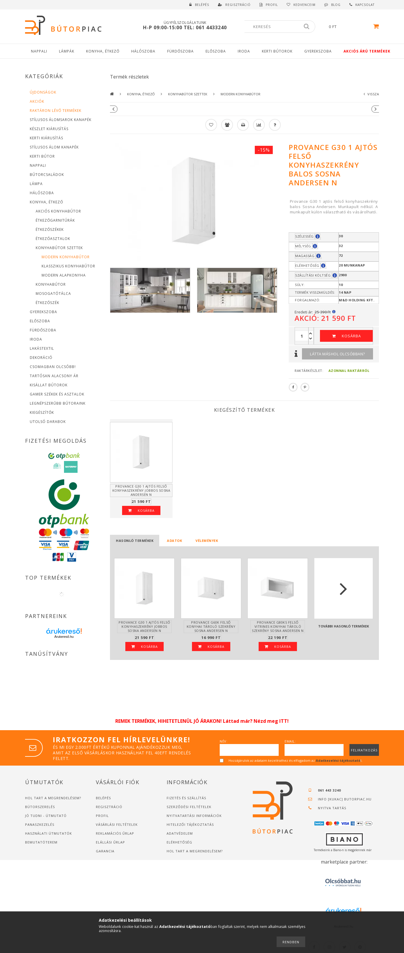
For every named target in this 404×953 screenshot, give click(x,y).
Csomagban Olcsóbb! (53, 366)
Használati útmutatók (48, 833)
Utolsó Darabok (48, 421)
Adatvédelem (180, 833)
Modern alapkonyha (64, 275)
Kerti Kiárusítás (46, 137)
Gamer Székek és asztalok (57, 394)
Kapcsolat (365, 5)
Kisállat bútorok (49, 385)
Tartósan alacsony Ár (54, 375)
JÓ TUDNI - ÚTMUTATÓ (46, 815)
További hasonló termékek (343, 626)
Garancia (105, 851)
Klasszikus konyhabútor (68, 266)
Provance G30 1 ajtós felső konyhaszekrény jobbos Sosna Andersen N (141, 490)
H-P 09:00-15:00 (163, 27)
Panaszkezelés (39, 824)
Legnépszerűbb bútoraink (58, 403)
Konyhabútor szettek (187, 94)
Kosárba (351, 336)
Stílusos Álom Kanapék (54, 147)
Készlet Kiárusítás (49, 128)
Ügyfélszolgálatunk (185, 22)
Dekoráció (41, 357)
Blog (336, 5)
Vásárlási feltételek (117, 824)
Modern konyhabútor (66, 256)
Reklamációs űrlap (115, 833)
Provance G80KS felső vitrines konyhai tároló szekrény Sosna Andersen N (278, 626)
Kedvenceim (304, 5)
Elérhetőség (179, 842)
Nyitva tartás (332, 808)
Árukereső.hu (63, 636)
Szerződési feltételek (189, 807)
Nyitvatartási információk (194, 815)
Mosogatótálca (53, 293)
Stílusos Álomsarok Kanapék (60, 119)
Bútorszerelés (40, 807)
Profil (102, 815)
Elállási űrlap (110, 842)
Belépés (202, 5)
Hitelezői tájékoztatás (190, 824)
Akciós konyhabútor (58, 211)
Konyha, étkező (141, 94)
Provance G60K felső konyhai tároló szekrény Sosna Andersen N (211, 626)
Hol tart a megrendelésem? (53, 798)
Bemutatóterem (41, 842)
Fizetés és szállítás (186, 798)
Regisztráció (109, 807)
